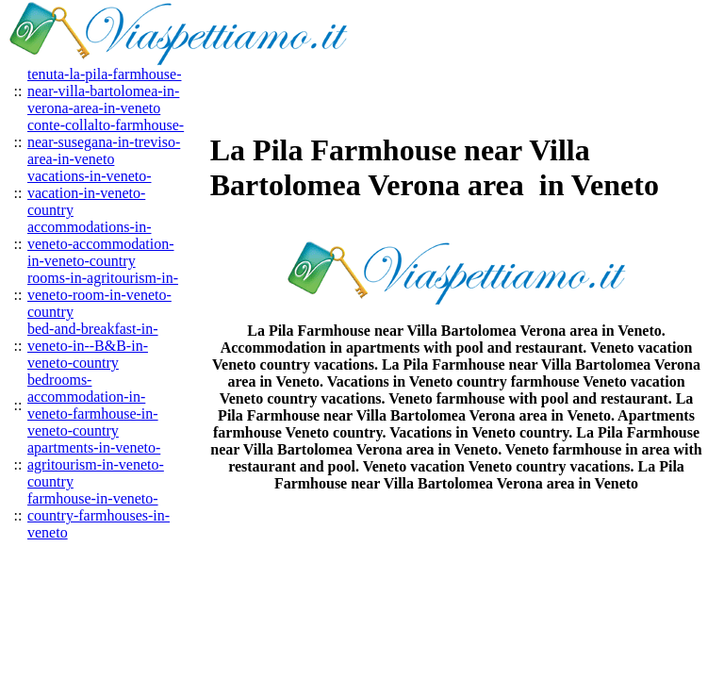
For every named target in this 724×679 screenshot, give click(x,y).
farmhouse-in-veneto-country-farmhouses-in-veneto (98, 515)
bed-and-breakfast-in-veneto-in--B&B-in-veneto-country (92, 346)
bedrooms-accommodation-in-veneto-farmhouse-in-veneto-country (92, 405)
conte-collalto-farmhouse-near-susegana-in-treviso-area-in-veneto (105, 142)
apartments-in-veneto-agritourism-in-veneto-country (95, 464)
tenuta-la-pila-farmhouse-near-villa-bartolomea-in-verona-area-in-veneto (104, 91)
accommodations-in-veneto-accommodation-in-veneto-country (100, 244)
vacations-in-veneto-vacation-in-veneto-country (89, 193)
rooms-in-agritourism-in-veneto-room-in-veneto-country (102, 295)
